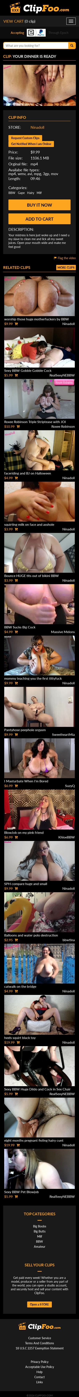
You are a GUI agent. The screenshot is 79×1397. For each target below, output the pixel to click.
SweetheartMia (63, 734)
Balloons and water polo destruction (31, 935)
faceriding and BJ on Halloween (27, 473)
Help (39, 1372)
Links (39, 1382)
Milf (39, 193)
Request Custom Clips (25, 138)
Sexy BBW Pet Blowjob (21, 1192)
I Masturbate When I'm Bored (26, 781)
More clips (66, 267)
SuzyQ (70, 786)
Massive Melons (63, 632)
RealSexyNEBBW (62, 375)
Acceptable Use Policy (39, 1367)
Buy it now (39, 204)
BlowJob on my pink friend (24, 832)
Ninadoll (37, 127)
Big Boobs (39, 1226)
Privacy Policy (39, 1362)
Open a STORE (39, 1304)
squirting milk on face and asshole (29, 524)
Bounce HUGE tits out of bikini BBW (31, 576)
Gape (21, 193)
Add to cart (39, 218)
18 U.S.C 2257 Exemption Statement (40, 1348)
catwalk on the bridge (20, 986)
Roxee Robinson (63, 426)
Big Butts (40, 1231)
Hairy (30, 193)
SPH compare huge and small (25, 884)
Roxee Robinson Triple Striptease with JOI (35, 422)
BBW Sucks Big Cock (19, 627)
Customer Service (39, 1338)
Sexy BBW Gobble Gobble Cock (27, 370)
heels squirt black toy (20, 1038)
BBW (11, 193)
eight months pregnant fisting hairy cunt (33, 1140)
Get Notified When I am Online (31, 144)
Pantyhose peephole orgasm (25, 730)
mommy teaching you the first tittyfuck (33, 678)
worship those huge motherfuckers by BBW (36, 319)
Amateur (39, 1246)
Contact (39, 1377)
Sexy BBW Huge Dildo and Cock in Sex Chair (37, 1089)
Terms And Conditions (39, 1343)
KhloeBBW (66, 837)
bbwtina (69, 940)
